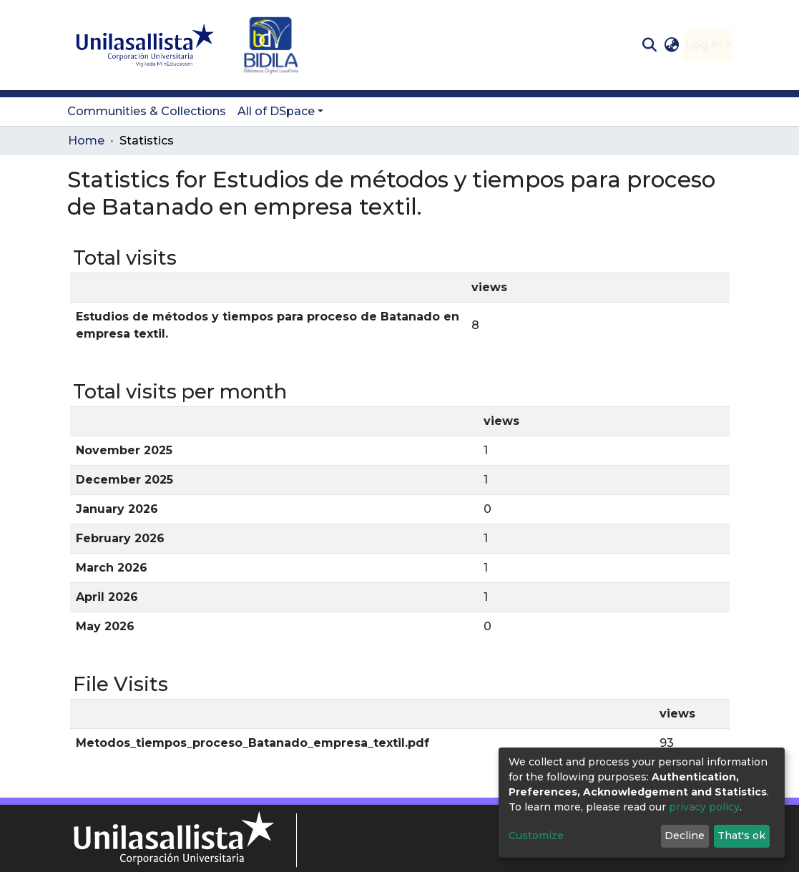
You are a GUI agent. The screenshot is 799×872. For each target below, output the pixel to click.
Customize (536, 835)
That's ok (741, 835)
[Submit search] (650, 45)
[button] (671, 45)
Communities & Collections (146, 111)
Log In (703, 45)
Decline (685, 835)
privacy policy (704, 806)
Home (86, 140)
